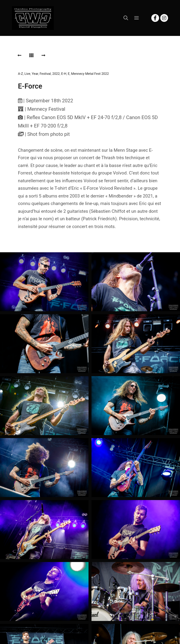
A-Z (20, 74)
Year (35, 74)
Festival (45, 74)
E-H (63, 74)
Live (27, 74)
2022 (56, 74)
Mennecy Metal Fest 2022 (90, 74)
